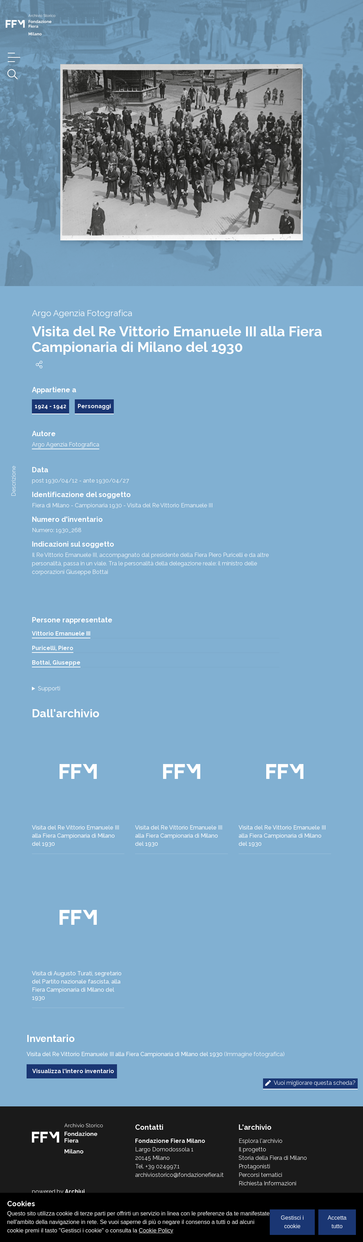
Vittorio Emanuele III (61, 633)
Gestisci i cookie (292, 1222)
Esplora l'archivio (261, 1141)
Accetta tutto (337, 1222)
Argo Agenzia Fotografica (65, 444)
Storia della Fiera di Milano (273, 1158)
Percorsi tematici (260, 1175)
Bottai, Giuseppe (56, 662)
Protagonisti (254, 1166)
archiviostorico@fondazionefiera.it (179, 1175)
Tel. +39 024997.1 (157, 1166)
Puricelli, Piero (52, 648)
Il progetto (252, 1149)
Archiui (75, 1191)
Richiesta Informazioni (267, 1183)
